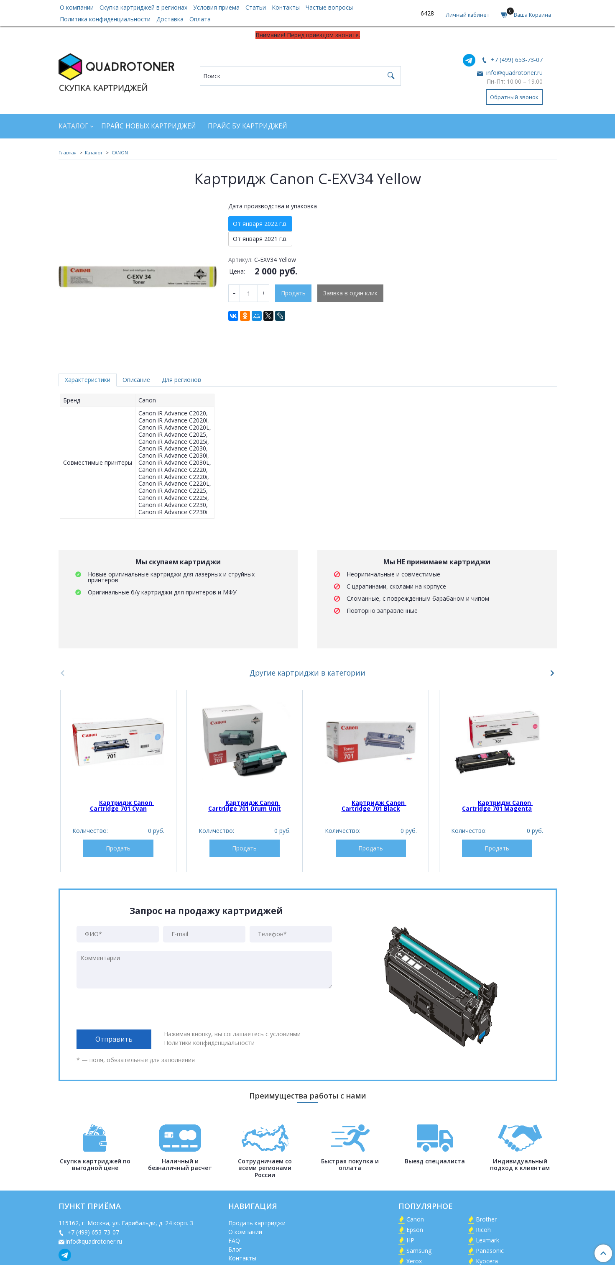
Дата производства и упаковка (272, 206)
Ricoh (483, 1230)
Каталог (73, 126)
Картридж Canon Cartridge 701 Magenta (497, 805)
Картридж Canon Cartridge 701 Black (374, 805)
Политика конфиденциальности (105, 19)
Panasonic (490, 1251)
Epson (414, 1230)
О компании (77, 7)
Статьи (255, 7)
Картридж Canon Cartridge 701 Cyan (122, 805)
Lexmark (487, 1240)
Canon (415, 1219)
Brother (486, 1219)
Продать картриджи (257, 1223)
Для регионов (181, 380)
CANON (120, 152)
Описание (136, 380)
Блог (235, 1249)
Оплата (200, 19)
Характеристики (87, 380)
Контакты (286, 7)
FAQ (234, 1241)
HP (410, 1240)
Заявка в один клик (350, 293)
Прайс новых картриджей (148, 126)
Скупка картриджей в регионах (143, 7)
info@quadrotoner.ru (514, 73)
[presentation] (140, 1009)
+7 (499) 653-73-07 (516, 60)
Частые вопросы (329, 7)
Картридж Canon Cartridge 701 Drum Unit (244, 805)
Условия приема (216, 7)
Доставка (170, 19)
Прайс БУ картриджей (247, 126)
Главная (68, 152)
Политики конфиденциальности (209, 1043)
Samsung (418, 1251)
